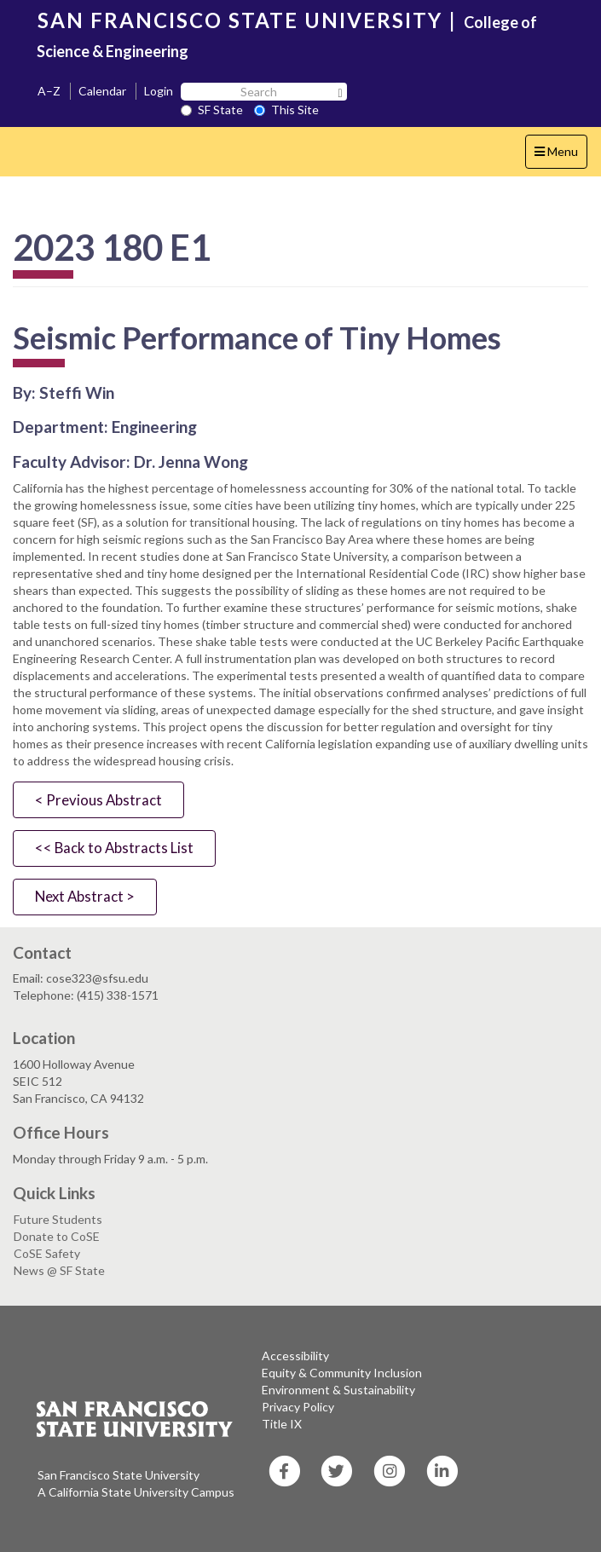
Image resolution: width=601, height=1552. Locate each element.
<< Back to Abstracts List (114, 848)
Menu (560, 155)
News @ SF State (59, 1270)
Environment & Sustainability (338, 1389)
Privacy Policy (298, 1406)
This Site (286, 109)
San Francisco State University (118, 1475)
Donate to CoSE (57, 1236)
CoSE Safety (47, 1253)
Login (158, 91)
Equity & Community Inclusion (342, 1372)
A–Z (49, 91)
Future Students (58, 1219)
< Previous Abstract (98, 800)
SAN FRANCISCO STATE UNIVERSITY (240, 20)
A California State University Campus (136, 1492)
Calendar (102, 91)
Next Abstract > (85, 896)
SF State (212, 109)
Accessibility (295, 1355)
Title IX (282, 1423)
